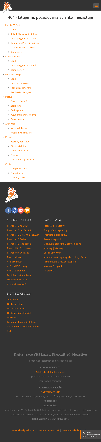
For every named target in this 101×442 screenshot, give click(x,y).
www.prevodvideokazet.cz (75, 430)
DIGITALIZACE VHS (50, 392)
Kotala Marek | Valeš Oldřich (50, 371)
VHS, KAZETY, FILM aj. (19, 220)
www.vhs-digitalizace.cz (24, 430)
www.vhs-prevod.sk (49, 430)
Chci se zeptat (92, 436)
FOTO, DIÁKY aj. (53, 220)
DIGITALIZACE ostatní (19, 293)
